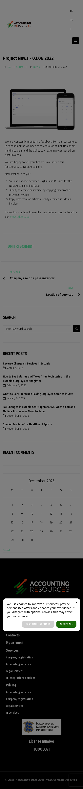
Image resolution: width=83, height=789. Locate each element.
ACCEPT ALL (66, 624)
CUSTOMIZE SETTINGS (38, 624)
